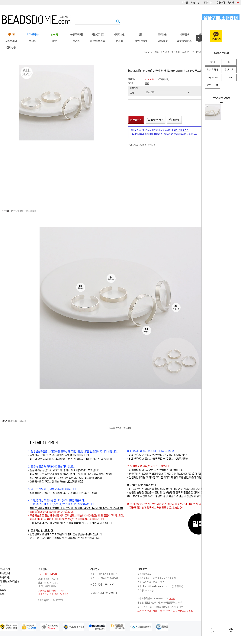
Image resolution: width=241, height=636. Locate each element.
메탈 (54, 41)
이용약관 (5, 577)
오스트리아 (11, 41)
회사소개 (5, 569)
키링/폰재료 (98, 34)
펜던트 (75, 41)
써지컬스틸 (119, 34)
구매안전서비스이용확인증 (103, 593)
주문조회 (221, 3)
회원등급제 (212, 70)
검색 (117, 21)
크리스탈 (162, 34)
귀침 (141, 34)
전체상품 (11, 47)
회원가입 (195, 3)
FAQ (229, 62)
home (147, 52)
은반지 (164, 52)
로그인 (185, 3)
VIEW (172, 598)
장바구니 (233, 3)
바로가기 (181, 130)
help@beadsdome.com (155, 586)
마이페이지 (208, 3)
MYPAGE (212, 77)
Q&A (212, 62)
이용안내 (5, 573)
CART (229, 77)
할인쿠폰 (228, 70)
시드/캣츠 (184, 34)
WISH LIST (212, 85)
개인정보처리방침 (10, 581)
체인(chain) (141, 41)
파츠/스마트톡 (97, 41)
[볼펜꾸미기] (76, 34)
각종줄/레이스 (184, 41)
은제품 (119, 41)
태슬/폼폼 (163, 41)
